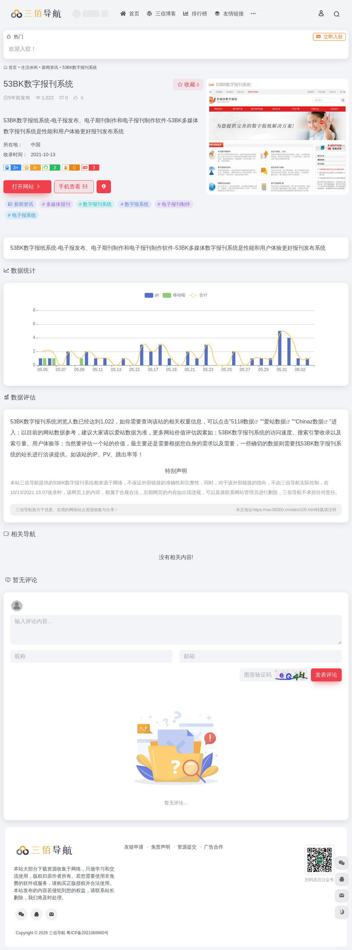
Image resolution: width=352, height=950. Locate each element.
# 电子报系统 (22, 215)
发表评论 (326, 675)
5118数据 (242, 421)
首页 (13, 67)
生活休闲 (29, 67)
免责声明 (160, 847)
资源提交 (187, 847)
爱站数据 (275, 421)
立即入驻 (329, 36)
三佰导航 (57, 932)
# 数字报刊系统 (95, 204)
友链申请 (133, 847)
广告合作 (213, 847)
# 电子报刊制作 (174, 204)
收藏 (188, 84)
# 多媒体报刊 (56, 204)
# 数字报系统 (135, 204)
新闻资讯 (50, 67)
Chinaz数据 (310, 421)
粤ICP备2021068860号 (87, 932)
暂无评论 (25, 580)
